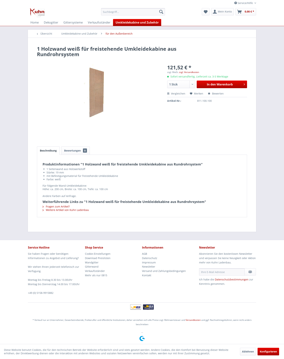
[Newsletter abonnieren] (250, 272)
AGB (144, 253)
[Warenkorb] (245, 11)
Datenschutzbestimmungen (231, 279)
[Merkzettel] (206, 11)
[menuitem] (133, 11)
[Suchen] (161, 11)
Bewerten (216, 93)
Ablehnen (248, 351)
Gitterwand (92, 266)
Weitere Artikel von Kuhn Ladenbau (66, 210)
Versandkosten (193, 320)
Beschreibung (48, 150)
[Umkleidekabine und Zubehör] (137, 22)
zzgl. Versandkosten (189, 72)
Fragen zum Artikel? (56, 206)
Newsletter (148, 266)
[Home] (34, 22)
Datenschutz (149, 258)
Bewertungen (75, 150)
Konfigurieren (268, 351)
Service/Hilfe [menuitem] (244, 3)
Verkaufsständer (95, 271)
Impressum (149, 262)
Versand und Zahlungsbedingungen (164, 271)
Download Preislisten (97, 258)
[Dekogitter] (51, 22)
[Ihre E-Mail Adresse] (222, 272)
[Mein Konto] (222, 11)
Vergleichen (176, 93)
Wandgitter (92, 262)
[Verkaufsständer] (99, 22)
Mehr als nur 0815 (96, 275)
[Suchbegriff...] (133, 11)
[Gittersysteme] (73, 22)
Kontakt (146, 275)
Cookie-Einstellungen (97, 253)
